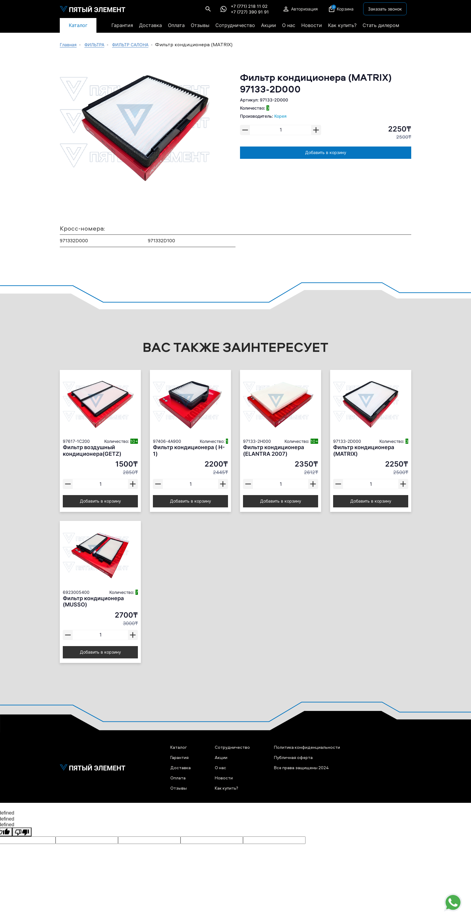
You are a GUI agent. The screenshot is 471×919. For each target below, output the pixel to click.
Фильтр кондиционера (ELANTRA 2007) (273, 450)
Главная (68, 44)
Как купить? (342, 25)
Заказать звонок (385, 8)
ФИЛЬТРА (94, 44)
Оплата (176, 25)
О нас (288, 25)
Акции (268, 25)
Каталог (78, 25)
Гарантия (122, 25)
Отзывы (200, 25)
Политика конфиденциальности (307, 747)
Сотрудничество (235, 25)
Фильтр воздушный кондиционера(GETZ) (92, 450)
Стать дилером (381, 25)
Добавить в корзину (325, 152)
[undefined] (22, 831)
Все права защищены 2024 (301, 767)
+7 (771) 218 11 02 (249, 6)
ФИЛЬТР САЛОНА (130, 44)
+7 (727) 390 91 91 (250, 12)
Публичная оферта (293, 757)
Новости (311, 25)
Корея (280, 116)
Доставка (150, 25)
